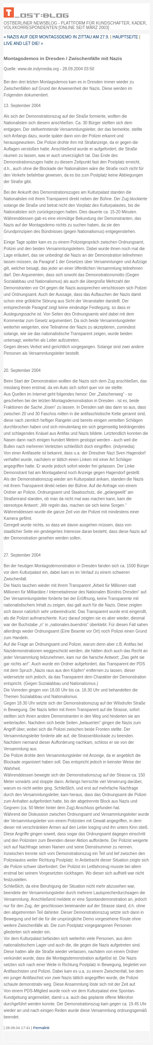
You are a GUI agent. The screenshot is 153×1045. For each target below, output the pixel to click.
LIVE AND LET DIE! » (23, 43)
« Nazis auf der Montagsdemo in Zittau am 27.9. (56, 37)
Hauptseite (125, 37)
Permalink (41, 1028)
